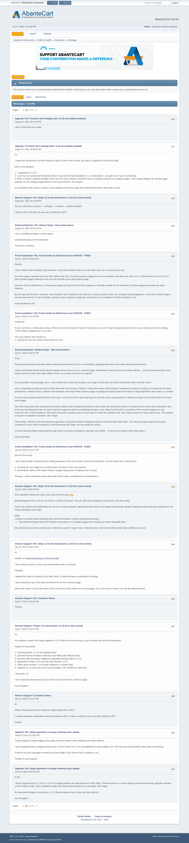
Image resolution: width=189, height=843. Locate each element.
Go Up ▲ (176, 836)
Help (154, 836)
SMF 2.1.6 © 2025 (16, 836)
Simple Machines (31, 836)
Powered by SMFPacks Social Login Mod (45, 840)
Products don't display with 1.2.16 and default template (53, 146)
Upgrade (19, 118)
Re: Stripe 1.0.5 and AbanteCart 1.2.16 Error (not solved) (62, 197)
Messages (17, 97)
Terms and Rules (164, 836)
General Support (23, 197)
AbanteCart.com (88, 819)
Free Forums (23, 840)
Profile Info (18, 77)
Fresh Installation (24, 255)
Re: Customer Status (44, 598)
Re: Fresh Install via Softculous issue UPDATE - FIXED (63, 255)
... (34, 110)
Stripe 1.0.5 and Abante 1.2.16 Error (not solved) (58, 626)
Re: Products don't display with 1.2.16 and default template (55, 118)
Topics (28, 97)
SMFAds (12, 840)
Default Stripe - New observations (52, 350)
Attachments (40, 97)
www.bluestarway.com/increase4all (42, 558)
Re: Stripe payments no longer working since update (52, 732)
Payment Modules (24, 225)
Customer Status (42, 695)
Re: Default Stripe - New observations (54, 225)
